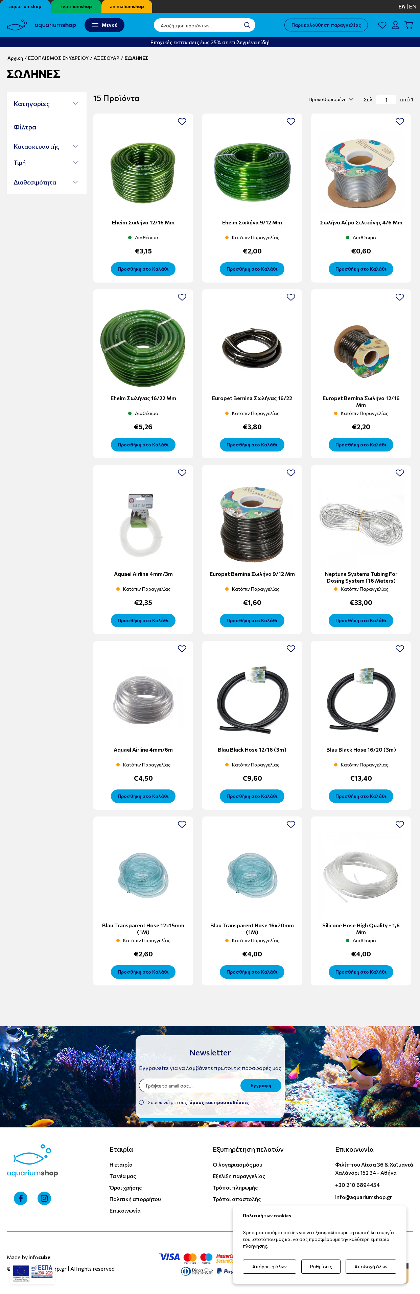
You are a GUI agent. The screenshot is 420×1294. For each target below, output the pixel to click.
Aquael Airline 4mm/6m (143, 749)
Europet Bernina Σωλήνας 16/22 (252, 398)
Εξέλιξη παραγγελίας (239, 1176)
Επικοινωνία (125, 1210)
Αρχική (15, 58)
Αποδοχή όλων (371, 1266)
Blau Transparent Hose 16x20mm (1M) (252, 928)
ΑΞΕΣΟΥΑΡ (106, 58)
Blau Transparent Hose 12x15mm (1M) (143, 928)
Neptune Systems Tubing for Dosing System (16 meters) (361, 577)
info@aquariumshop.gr (363, 1197)
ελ (401, 6)
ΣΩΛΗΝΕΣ (136, 58)
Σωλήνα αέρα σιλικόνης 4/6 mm (361, 222)
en (413, 6)
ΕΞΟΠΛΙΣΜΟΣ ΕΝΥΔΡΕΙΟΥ (58, 58)
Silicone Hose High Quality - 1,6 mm (361, 928)
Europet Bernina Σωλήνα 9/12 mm (252, 573)
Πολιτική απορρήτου (135, 1199)
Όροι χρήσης (126, 1187)
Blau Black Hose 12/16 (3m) (252, 749)
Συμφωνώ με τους (198, 1102)
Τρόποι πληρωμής (235, 1187)
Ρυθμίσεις (321, 1266)
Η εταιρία (121, 1164)
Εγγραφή (261, 1085)
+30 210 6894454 (357, 1184)
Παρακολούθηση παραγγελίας (326, 25)
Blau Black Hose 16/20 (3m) (361, 749)
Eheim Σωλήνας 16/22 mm (143, 398)
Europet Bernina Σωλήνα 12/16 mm (361, 401)
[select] (330, 99)
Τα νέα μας (123, 1176)
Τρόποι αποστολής (237, 1199)
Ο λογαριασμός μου (237, 1164)
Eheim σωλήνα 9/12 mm (252, 222)
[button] (46, 103)
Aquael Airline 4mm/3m (143, 573)
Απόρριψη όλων (269, 1266)
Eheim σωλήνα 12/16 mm (143, 222)
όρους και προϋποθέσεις (219, 1102)
